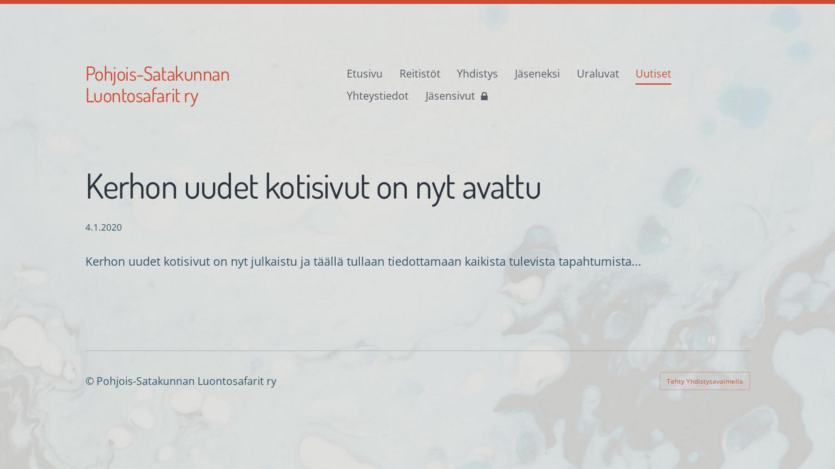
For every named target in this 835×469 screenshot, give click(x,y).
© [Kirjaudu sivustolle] (90, 381)
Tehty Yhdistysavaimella (705, 381)
